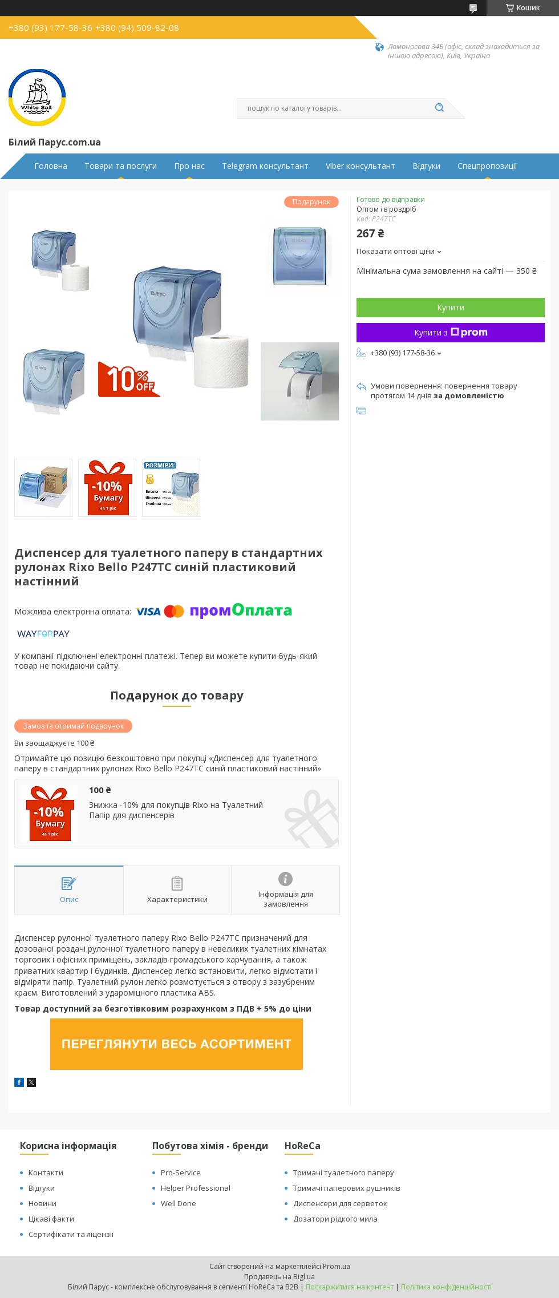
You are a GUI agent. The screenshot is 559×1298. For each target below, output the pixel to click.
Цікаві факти (51, 1219)
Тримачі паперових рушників (346, 1188)
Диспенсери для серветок (340, 1203)
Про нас (189, 166)
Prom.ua (336, 1266)
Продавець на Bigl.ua (279, 1276)
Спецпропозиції (487, 166)
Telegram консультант (265, 166)
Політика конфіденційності (446, 1287)
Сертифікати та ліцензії (71, 1234)
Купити (450, 307)
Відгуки (426, 166)
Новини (42, 1203)
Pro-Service (181, 1172)
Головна (50, 166)
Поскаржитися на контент (350, 1287)
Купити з (451, 332)
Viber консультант (360, 166)
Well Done (178, 1203)
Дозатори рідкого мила (335, 1219)
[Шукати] (439, 108)
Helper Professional (195, 1188)
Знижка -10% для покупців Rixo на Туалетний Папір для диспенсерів (176, 810)
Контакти (46, 1172)
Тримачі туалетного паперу (343, 1172)
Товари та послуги (120, 166)
